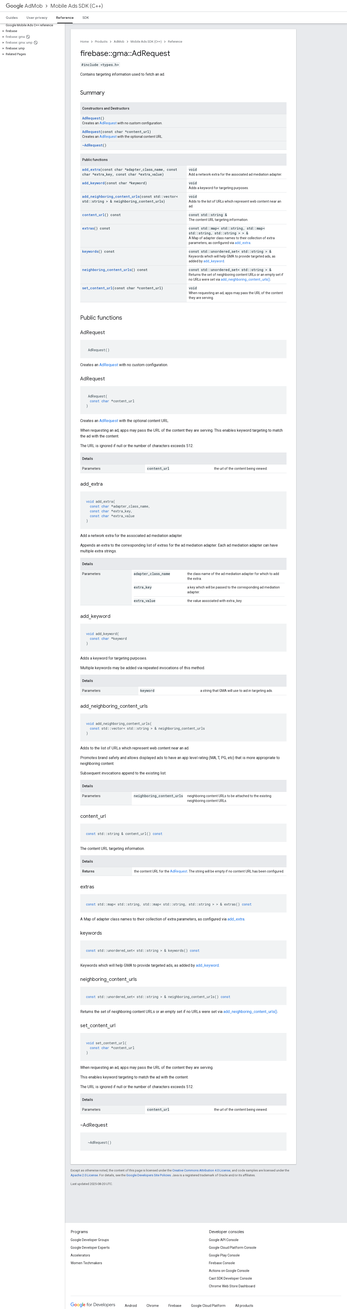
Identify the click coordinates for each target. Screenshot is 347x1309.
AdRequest (91, 118)
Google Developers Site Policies (148, 1175)
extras (88, 228)
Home (84, 41)
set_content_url (97, 288)
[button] (31, 31)
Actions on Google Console (229, 1271)
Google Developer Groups (90, 1240)
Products (101, 41)
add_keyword (93, 183)
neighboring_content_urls (106, 269)
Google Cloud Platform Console (232, 1248)
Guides (12, 17)
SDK (85, 17)
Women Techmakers (86, 1263)
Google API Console (224, 1240)
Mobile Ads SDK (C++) (76, 6)
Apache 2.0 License (84, 1175)
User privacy (37, 17)
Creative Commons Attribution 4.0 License (201, 1170)
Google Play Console (224, 1255)
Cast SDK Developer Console (230, 1278)
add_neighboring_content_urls (111, 196)
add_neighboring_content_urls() (245, 279)
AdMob (24, 6)
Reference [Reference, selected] (65, 17)
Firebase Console (222, 1263)
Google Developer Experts (90, 1248)
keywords (90, 251)
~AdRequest (92, 145)
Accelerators (80, 1255)
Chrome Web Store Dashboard (232, 1286)
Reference (175, 41)
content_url (93, 214)
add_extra (91, 169)
